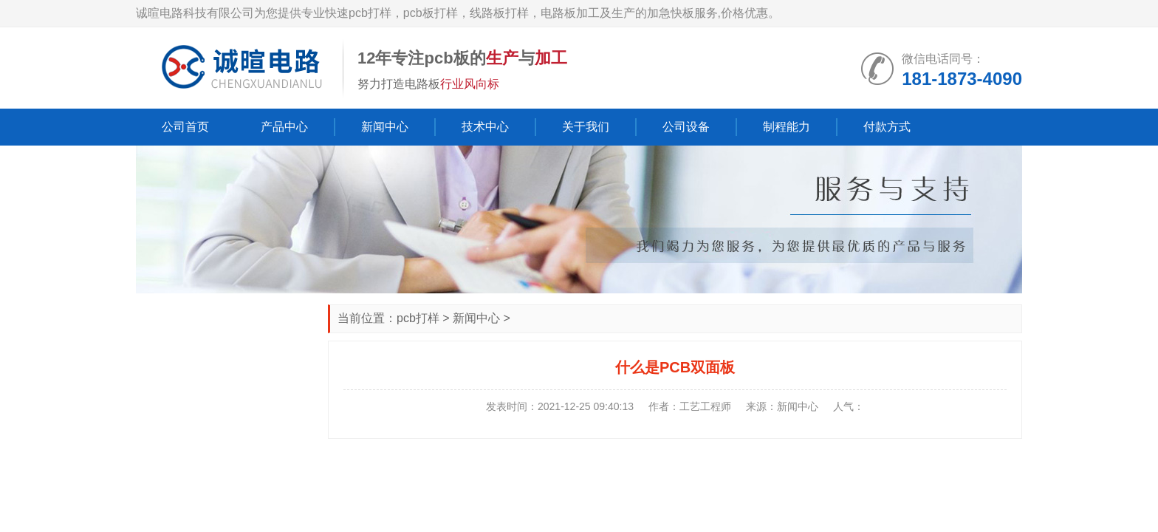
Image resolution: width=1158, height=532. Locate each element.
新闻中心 (384, 126)
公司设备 (686, 126)
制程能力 (786, 126)
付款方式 (887, 126)
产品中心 (284, 126)
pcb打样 (418, 318)
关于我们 (585, 126)
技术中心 (485, 126)
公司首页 (185, 126)
